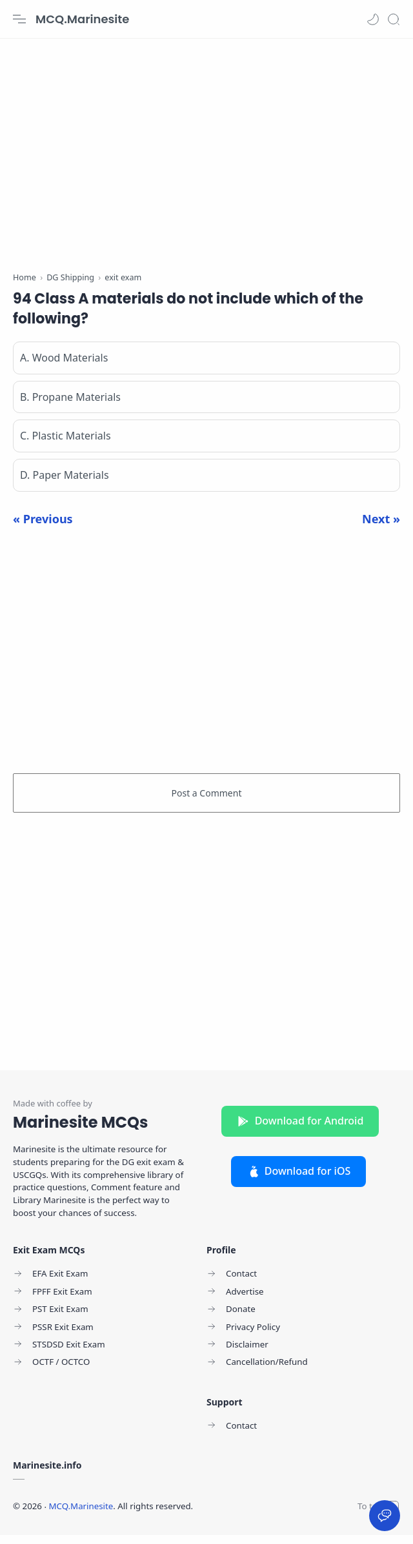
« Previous (43, 527)
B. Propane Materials (70, 405)
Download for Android (300, 1129)
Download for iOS (299, 1179)
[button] (373, 19)
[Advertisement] (206, 148)
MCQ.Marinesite (82, 19)
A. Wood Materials (64, 366)
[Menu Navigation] (19, 19)
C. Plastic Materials (65, 445)
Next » (381, 527)
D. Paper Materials (64, 484)
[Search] (393, 19)
